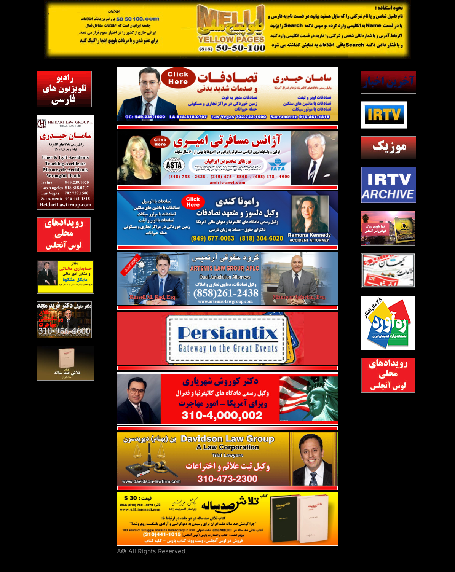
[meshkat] (65, 277)
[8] (388, 270)
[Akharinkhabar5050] (388, 82)
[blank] (388, 185)
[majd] (64, 319)
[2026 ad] (388, 228)
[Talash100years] (227, 495)
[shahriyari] (227, 375)
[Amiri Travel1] (227, 134)
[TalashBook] (65, 363)
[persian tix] (227, 315)
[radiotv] (64, 89)
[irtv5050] (384, 115)
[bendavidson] (227, 435)
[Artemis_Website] (227, 254)
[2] (64, 234)
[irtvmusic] (388, 147)
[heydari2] (65, 162)
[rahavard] (388, 323)
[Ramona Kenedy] (227, 194)
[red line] (227, 188)
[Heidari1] (227, 70)
